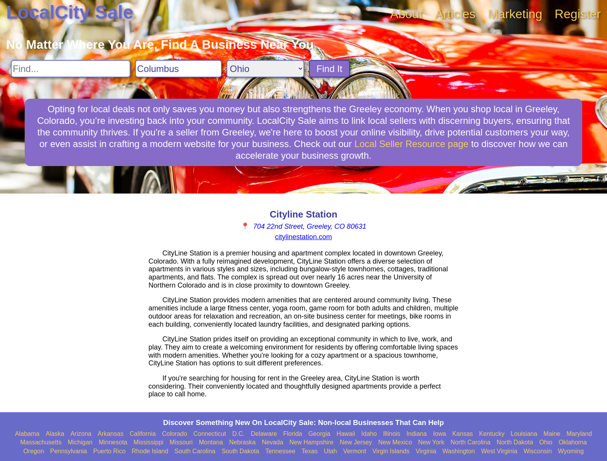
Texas (310, 451)
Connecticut (209, 433)
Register (578, 14)
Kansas (462, 433)
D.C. (238, 433)
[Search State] (265, 68)
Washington (458, 451)
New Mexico (395, 442)
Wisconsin (537, 451)
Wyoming (571, 451)
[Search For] (70, 68)
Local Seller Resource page (411, 144)
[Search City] (178, 68)
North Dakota (515, 442)
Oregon (33, 451)
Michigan (80, 442)
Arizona (80, 433)
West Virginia (499, 451)
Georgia (319, 433)
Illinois (391, 433)
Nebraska (242, 442)
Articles (455, 14)
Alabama (27, 433)
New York (431, 442)
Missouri (181, 442)
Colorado (174, 433)
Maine (552, 433)
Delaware (264, 433)
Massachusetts (41, 442)
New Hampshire (312, 442)
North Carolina (470, 442)
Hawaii (345, 433)
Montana (211, 442)
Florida (292, 433)
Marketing (515, 14)
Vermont (354, 451)
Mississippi (148, 442)
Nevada (272, 442)
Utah (330, 451)
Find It (330, 68)
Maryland (579, 433)
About (406, 14)
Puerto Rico (109, 451)
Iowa (439, 433)
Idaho (369, 433)
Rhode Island (150, 451)
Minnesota (113, 442)
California (143, 433)
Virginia (426, 451)
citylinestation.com (303, 237)
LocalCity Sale (69, 12)
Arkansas (110, 433)
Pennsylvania (68, 451)
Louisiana (524, 433)
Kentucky (492, 433)
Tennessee (280, 451)
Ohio (545, 442)
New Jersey (356, 442)
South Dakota (240, 451)
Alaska (55, 433)
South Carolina (195, 451)
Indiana (416, 433)
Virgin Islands (391, 451)
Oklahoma (573, 442)
